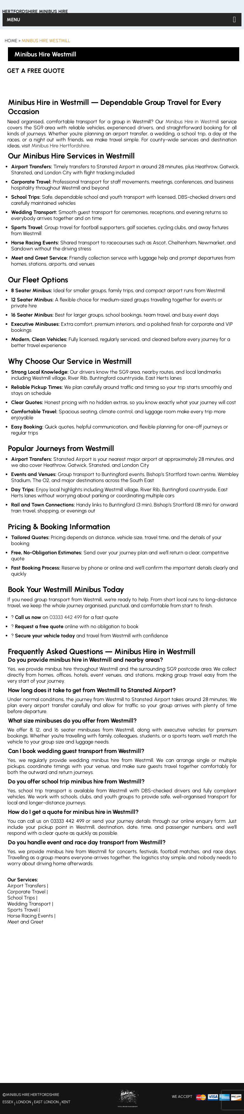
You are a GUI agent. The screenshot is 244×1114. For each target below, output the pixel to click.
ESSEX (8, 1102)
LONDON (23, 1102)
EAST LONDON (46, 1102)
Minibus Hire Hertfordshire (60, 146)
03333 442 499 (66, 617)
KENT (66, 1102)
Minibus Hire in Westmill (192, 122)
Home (11, 40)
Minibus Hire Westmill (46, 40)
